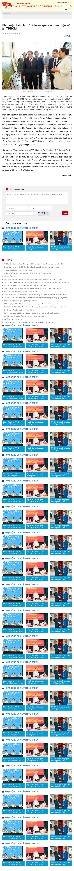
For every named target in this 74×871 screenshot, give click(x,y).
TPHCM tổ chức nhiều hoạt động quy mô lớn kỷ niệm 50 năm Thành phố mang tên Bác (34, 264)
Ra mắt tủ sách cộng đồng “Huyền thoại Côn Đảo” (21, 291)
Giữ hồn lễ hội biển (10, 276)
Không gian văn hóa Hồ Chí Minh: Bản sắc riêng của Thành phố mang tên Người (31, 267)
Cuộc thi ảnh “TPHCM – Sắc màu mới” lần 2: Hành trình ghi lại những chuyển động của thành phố (37, 282)
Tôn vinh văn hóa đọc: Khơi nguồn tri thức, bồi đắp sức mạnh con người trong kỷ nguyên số (35, 298)
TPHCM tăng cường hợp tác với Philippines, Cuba (60, 248)
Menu (68, 8)
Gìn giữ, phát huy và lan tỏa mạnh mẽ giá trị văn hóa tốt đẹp (24, 316)
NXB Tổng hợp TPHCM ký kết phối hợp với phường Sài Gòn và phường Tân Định (32, 304)
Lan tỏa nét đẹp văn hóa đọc (13, 319)
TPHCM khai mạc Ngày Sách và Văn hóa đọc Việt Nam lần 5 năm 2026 (28, 322)
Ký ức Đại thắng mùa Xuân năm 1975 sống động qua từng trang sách (28, 273)
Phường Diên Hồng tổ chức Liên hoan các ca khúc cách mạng (25, 285)
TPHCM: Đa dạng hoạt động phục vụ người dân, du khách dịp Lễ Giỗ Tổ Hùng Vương (33, 288)
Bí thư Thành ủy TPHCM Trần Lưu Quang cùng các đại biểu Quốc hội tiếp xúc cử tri (12, 248)
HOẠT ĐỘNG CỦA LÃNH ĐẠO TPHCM (22, 228)
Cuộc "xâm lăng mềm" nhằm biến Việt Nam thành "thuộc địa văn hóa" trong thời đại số (33, 279)
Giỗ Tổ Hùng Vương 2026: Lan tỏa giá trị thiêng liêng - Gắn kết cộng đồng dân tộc (32, 313)
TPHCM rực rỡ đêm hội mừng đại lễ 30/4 (18, 270)
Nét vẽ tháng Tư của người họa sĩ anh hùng (19, 310)
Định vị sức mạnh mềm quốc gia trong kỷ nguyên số (21, 301)
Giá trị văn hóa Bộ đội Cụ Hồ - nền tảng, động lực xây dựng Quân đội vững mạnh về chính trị (36, 307)
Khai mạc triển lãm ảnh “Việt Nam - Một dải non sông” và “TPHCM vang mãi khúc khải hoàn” (35, 295)
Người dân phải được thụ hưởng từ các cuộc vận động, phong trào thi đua (36, 248)
